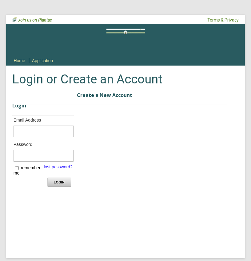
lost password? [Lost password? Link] (58, 166)
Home (19, 60)
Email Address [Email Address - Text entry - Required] (27, 120)
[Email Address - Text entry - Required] (44, 131)
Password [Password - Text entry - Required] (23, 144)
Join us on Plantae (35, 20)
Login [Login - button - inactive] (59, 182)
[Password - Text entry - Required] (44, 156)
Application (42, 60)
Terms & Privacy (223, 20)
